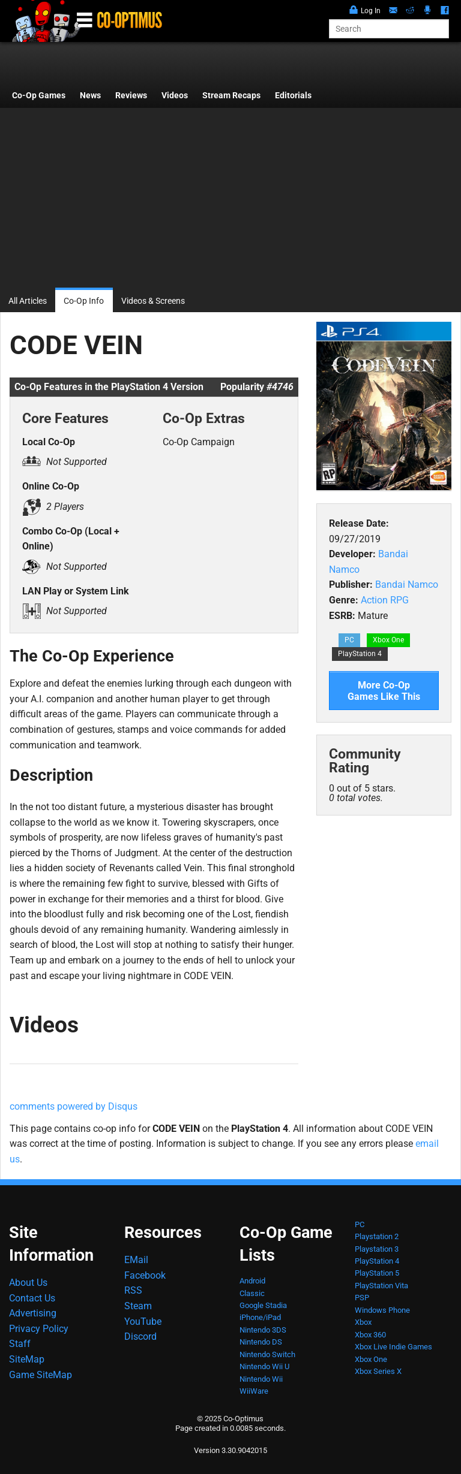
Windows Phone (382, 1310)
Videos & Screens (153, 301)
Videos (174, 95)
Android (252, 1280)
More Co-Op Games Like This (384, 690)
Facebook (145, 1275)
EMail (136, 1259)
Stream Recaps (231, 95)
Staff (20, 1343)
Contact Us (32, 1298)
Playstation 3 (377, 1249)
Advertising (32, 1313)
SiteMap (26, 1359)
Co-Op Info (84, 301)
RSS (133, 1290)
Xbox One (388, 640)
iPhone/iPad (260, 1317)
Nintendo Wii (261, 1379)
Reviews (131, 95)
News (90, 95)
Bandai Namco (406, 584)
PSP (362, 1297)
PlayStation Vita (381, 1285)
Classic (252, 1293)
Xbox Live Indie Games (393, 1346)
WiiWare (254, 1391)
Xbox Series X (378, 1371)
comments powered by (73, 1106)
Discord (140, 1336)
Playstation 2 (377, 1236)
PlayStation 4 (360, 654)
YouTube (142, 1321)
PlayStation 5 (377, 1272)
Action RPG (385, 600)
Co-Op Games (38, 95)
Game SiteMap (40, 1375)
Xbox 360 (370, 1334)
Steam (138, 1306)
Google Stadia (263, 1305)
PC (349, 640)
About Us (28, 1282)
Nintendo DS (261, 1341)
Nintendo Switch (267, 1354)
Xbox (363, 1322)
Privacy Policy (38, 1328)
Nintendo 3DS (263, 1329)
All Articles (27, 301)
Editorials (293, 95)
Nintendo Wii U (264, 1366)
